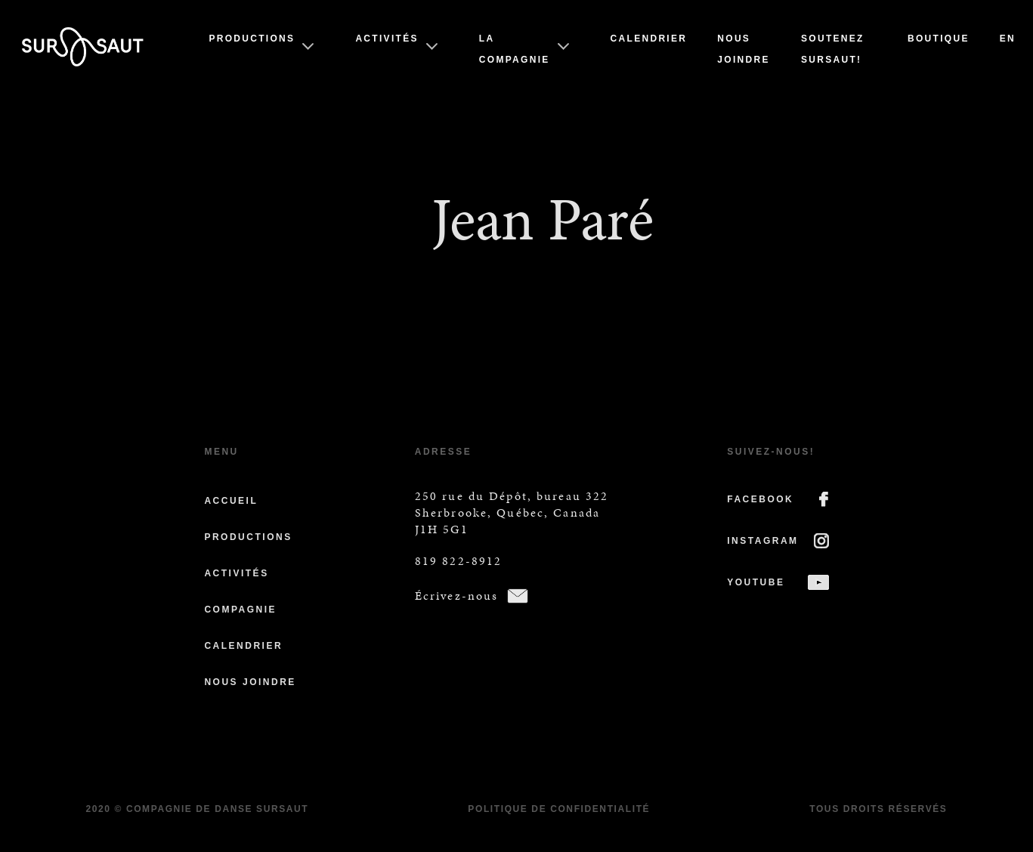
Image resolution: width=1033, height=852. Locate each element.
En (1008, 38)
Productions (252, 38)
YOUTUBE (755, 582)
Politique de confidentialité (559, 809)
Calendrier (649, 38)
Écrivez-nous (457, 595)
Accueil (231, 500)
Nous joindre (249, 682)
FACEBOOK (760, 499)
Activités (386, 38)
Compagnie (240, 609)
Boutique (939, 38)
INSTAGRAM (762, 541)
